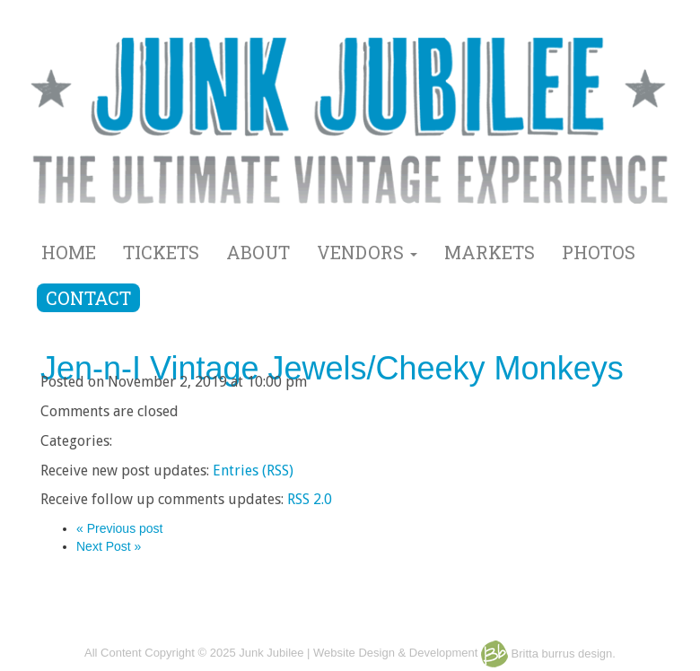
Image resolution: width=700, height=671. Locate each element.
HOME (68, 252)
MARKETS (489, 252)
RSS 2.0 (309, 499)
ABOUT (258, 252)
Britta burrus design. (548, 653)
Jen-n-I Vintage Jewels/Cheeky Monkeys (332, 368)
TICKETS (161, 252)
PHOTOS (598, 252)
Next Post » (108, 546)
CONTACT (88, 297)
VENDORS (367, 252)
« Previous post (119, 528)
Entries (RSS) (253, 470)
